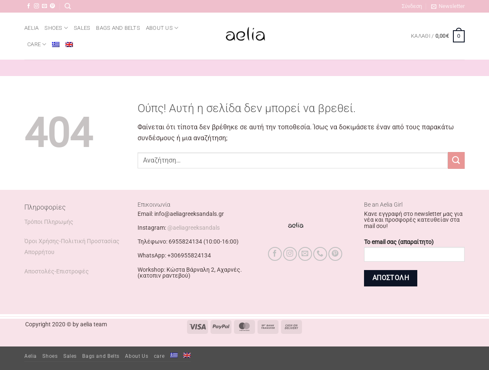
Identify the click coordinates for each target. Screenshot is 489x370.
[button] (412, 6)
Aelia (31, 28)
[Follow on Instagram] (36, 6)
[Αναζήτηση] (68, 6)
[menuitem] (56, 44)
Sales (82, 28)
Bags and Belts (118, 28)
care (36, 44)
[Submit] (456, 160)
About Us (162, 28)
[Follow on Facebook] (28, 6)
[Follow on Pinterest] (52, 6)
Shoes (56, 28)
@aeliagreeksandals (193, 227)
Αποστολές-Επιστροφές (56, 271)
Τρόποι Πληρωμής (48, 222)
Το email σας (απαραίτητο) (414, 253)
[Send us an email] (44, 6)
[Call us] (320, 254)
